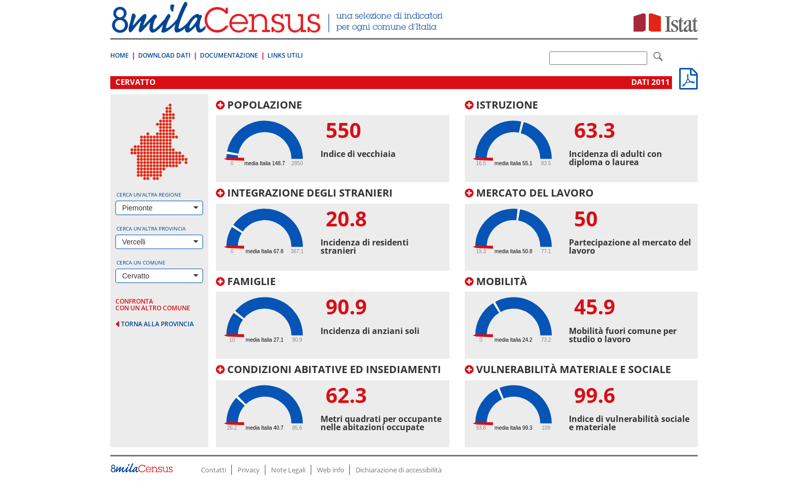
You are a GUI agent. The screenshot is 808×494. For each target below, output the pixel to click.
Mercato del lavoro (529, 193)
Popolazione (259, 105)
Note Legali (288, 469)
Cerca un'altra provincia (151, 228)
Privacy (249, 469)
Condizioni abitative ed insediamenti (328, 369)
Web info (330, 469)
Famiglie (246, 281)
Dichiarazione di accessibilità (399, 469)
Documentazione (229, 55)
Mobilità (496, 281)
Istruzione (501, 105)
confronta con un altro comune (152, 304)
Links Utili (285, 55)
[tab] (332, 141)
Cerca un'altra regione (148, 194)
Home (119, 55)
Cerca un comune (140, 262)
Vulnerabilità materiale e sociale (568, 369)
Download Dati (164, 55)
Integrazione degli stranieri (304, 193)
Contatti (213, 469)
